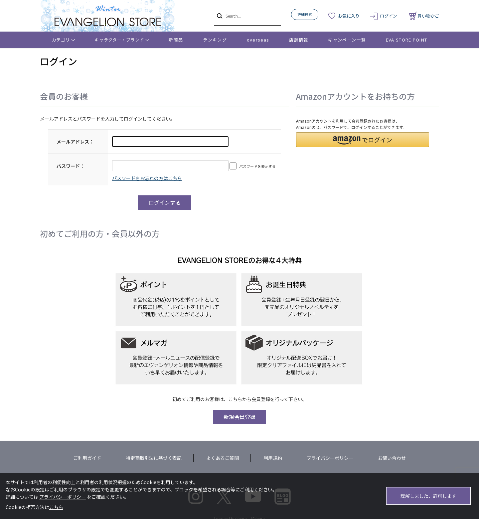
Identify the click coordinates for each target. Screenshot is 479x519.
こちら (56, 507)
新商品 (176, 40)
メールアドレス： (75, 141)
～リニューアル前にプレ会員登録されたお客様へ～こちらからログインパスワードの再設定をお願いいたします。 (147, 178)
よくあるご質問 (222, 458)
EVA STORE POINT (406, 40)
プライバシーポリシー (330, 458)
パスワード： (70, 165)
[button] (362, 139)
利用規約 (272, 458)
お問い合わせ (392, 458)
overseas (258, 40)
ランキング (215, 40)
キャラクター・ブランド (119, 40)
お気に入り (349, 16)
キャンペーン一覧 (347, 40)
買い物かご (424, 16)
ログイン (388, 16)
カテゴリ (61, 40)
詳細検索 (304, 14)
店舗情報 (298, 40)
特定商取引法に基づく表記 (154, 458)
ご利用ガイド (87, 458)
